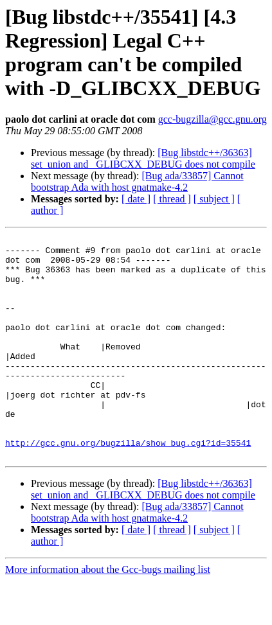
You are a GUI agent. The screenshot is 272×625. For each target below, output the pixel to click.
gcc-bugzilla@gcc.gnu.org (212, 119)
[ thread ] (172, 198)
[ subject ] (214, 198)
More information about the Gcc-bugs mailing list (107, 613)
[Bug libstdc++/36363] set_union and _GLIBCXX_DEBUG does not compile (143, 158)
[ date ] (136, 198)
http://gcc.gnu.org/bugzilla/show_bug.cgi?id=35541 (128, 485)
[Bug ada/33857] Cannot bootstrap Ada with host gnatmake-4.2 (137, 181)
